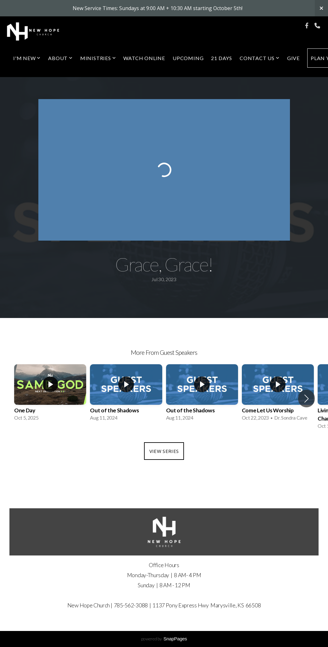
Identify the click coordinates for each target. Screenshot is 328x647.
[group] (50, 394)
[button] (306, 398)
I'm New (27, 58)
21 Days (221, 58)
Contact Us (260, 58)
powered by (164, 638)
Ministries (98, 58)
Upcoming (188, 58)
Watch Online (144, 58)
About (60, 58)
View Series (164, 451)
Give (293, 58)
